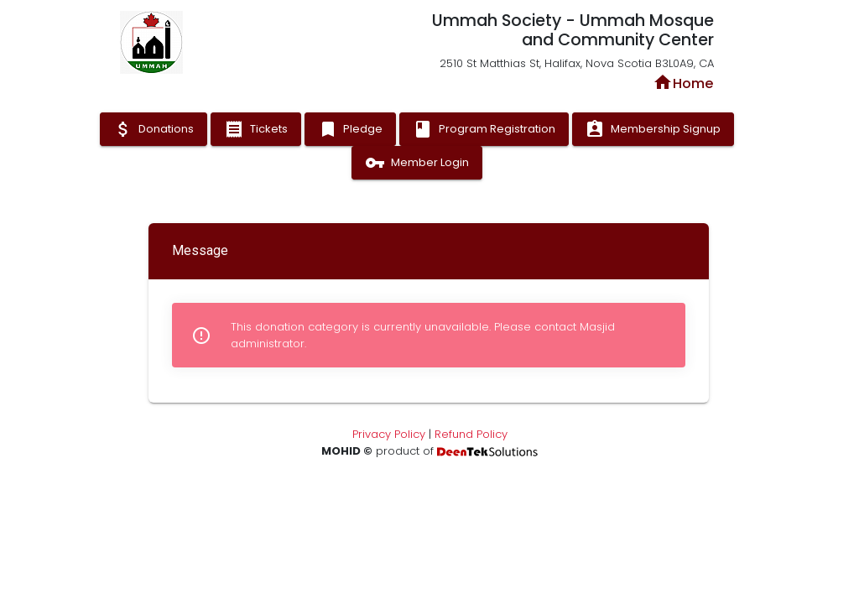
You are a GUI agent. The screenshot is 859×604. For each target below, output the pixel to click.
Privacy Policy (388, 434)
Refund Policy (471, 434)
